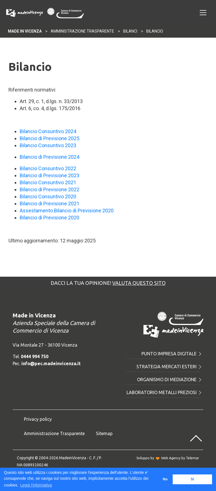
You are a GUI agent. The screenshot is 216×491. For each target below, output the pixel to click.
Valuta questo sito (139, 283)
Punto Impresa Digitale (171, 353)
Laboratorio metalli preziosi (164, 392)
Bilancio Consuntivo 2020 (48, 196)
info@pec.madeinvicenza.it (51, 363)
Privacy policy (38, 419)
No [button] (165, 479)
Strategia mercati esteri (168, 366)
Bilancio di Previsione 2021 (49, 203)
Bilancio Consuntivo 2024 (48, 131)
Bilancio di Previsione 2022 (49, 189)
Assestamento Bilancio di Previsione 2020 (67, 210)
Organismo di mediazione (169, 379)
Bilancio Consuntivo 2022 (48, 168)
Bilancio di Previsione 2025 (49, 138)
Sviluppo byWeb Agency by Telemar (167, 458)
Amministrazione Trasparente (82, 31)
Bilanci (130, 31)
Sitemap (104, 433)
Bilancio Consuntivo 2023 (48, 145)
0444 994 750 (34, 356)
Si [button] (192, 479)
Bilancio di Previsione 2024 (49, 157)
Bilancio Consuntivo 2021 (48, 182)
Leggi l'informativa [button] (36, 485)
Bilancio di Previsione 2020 (49, 218)
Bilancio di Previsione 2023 (49, 175)
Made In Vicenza (25, 31)
